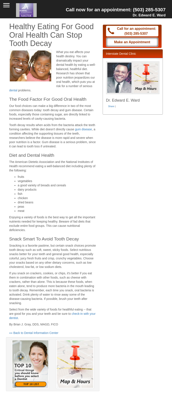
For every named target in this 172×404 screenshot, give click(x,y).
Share (111, 106)
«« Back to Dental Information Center (33, 333)
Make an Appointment (132, 42)
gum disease (83, 129)
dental (13, 90)
